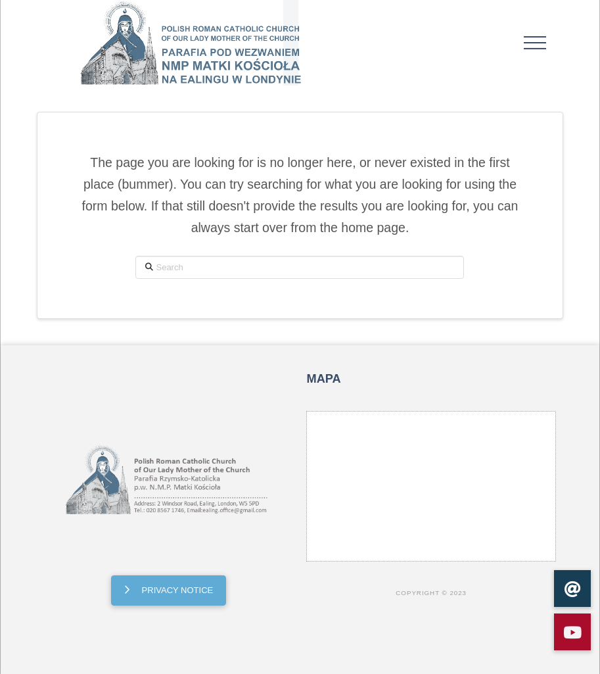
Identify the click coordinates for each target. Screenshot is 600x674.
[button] (535, 42)
